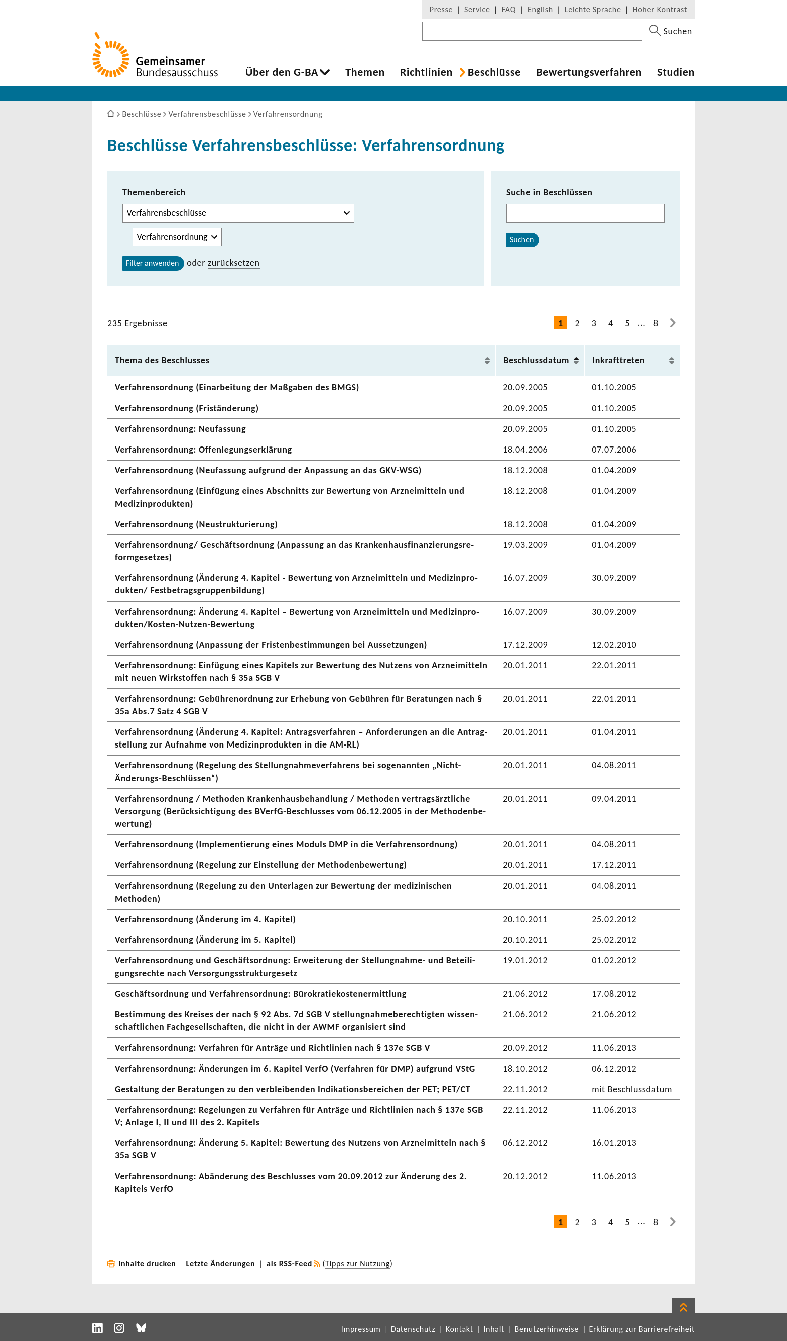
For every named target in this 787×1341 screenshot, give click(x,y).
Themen (365, 72)
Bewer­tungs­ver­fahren (589, 72)
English (540, 9)
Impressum (361, 1329)
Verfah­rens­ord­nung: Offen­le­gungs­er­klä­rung (203, 449)
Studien (676, 72)
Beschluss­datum (536, 360)
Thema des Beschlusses (162, 360)
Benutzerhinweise (547, 1329)
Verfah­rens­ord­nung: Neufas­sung (180, 428)
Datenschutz (413, 1329)
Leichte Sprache (593, 9)
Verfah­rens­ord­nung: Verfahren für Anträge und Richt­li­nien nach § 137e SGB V (272, 1047)
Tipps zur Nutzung (357, 1263)
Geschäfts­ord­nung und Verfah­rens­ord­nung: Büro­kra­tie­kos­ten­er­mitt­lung (261, 993)
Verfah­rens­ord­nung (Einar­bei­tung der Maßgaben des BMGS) (237, 387)
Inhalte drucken (147, 1263)
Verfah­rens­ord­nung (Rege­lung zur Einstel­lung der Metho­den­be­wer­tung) (261, 864)
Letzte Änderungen (220, 1263)
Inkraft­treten (618, 360)
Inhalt (493, 1329)
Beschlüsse (494, 72)
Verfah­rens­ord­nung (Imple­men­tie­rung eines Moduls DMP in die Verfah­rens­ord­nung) (286, 844)
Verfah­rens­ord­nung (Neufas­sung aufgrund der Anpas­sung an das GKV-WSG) (268, 470)
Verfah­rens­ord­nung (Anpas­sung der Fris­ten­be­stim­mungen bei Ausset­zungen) (271, 644)
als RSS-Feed (289, 1263)
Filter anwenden (152, 263)
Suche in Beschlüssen (549, 192)
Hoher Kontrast (660, 9)
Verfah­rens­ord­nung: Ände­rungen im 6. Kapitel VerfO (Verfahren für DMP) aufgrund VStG (295, 1068)
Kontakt (459, 1329)
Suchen (522, 239)
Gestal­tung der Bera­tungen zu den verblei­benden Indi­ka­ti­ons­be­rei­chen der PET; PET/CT (292, 1089)
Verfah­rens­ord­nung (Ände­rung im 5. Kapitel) (205, 939)
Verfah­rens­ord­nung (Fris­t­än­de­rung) (187, 408)
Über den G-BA (281, 72)
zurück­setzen (234, 262)
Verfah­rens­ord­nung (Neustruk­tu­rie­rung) (196, 524)
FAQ (509, 9)
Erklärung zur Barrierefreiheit (642, 1329)
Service (477, 9)
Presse (441, 9)
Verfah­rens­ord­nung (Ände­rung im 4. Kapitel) (205, 919)
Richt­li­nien (426, 72)
